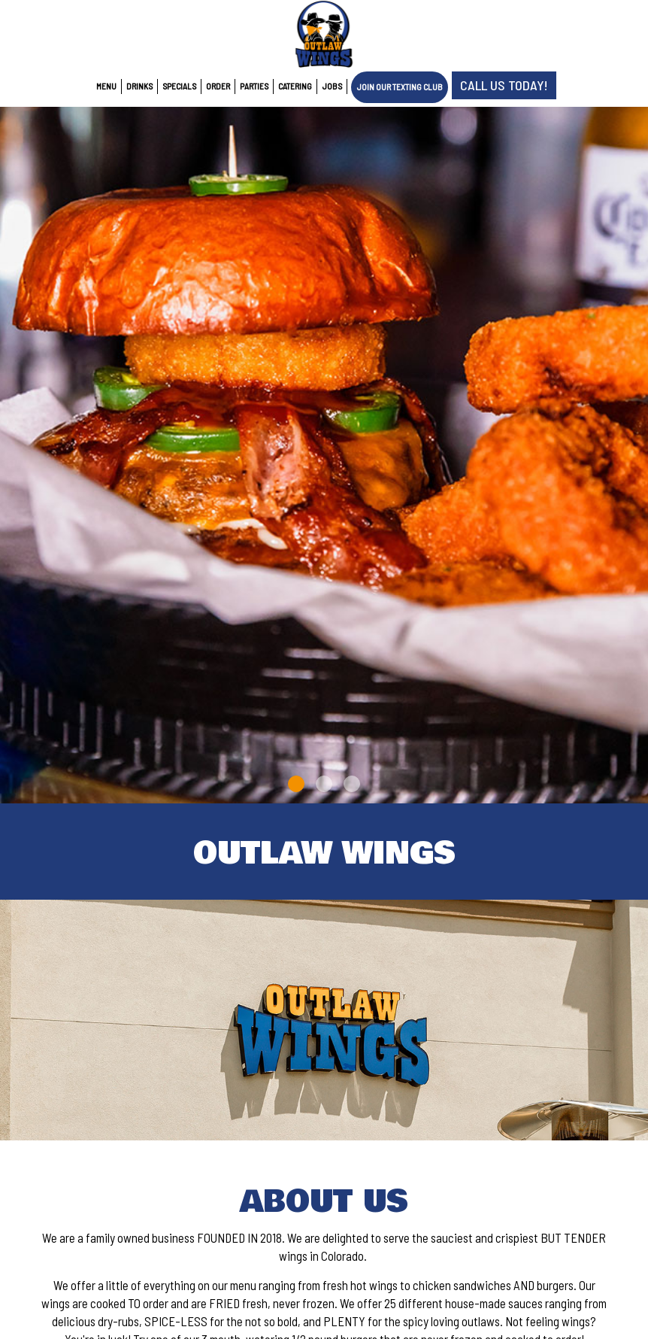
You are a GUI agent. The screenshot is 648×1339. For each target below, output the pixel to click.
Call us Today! (504, 85)
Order (218, 86)
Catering (295, 86)
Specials (179, 86)
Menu (106, 86)
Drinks (139, 86)
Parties (254, 86)
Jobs (332, 86)
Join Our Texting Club (399, 87)
